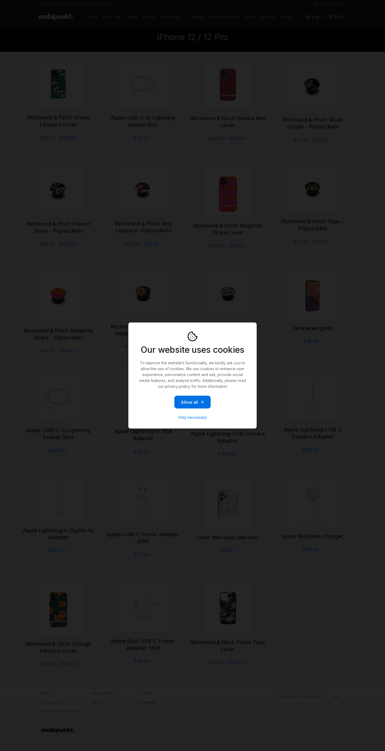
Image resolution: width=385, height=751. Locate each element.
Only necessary (192, 417)
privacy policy (177, 386)
